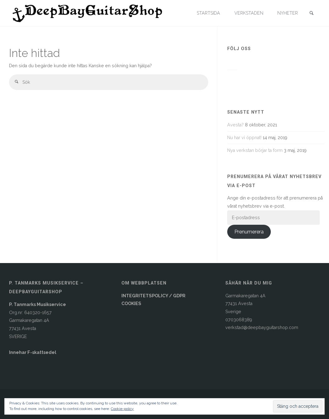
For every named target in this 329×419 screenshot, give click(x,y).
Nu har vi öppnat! (244, 137)
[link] (311, 13)
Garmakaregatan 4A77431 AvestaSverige (245, 303)
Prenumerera (249, 232)
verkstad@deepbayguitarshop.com (261, 327)
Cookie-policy (122, 409)
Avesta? (235, 124)
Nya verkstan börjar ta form (255, 150)
